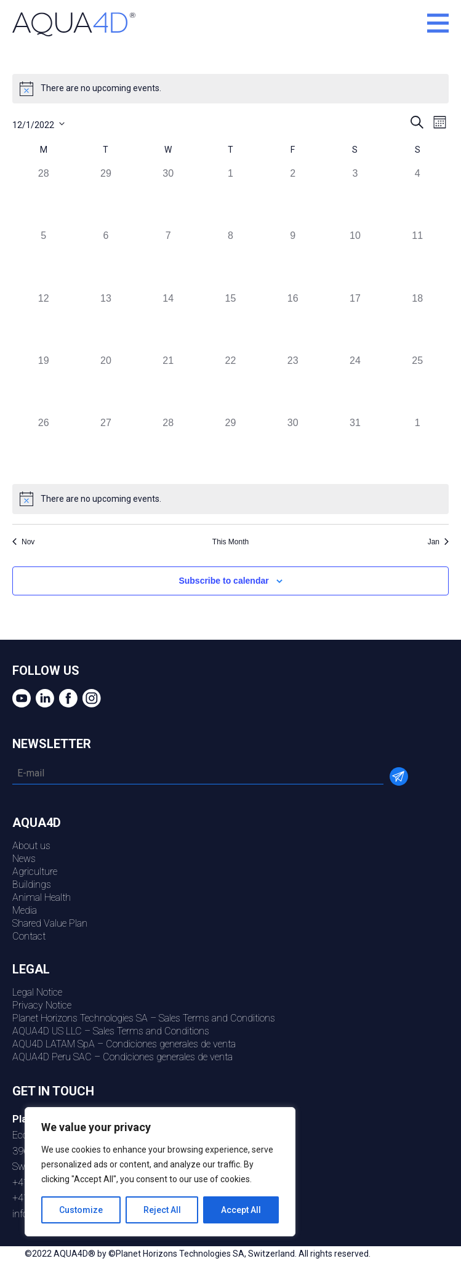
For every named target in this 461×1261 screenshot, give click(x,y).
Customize (81, 1210)
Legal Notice (37, 992)
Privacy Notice (41, 1005)
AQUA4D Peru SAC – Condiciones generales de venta (122, 1057)
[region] (160, 1171)
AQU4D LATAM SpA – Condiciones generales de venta (124, 1044)
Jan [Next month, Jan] (438, 542)
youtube (20, 698)
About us (31, 846)
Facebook (66, 698)
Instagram (90, 698)
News (24, 858)
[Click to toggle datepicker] (38, 123)
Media (24, 910)
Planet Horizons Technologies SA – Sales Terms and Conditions (143, 1018)
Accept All (241, 1210)
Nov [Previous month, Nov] (23, 542)
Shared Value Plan (49, 923)
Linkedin (43, 698)
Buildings (31, 884)
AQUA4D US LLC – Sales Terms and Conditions (110, 1031)
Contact (29, 936)
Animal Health (41, 897)
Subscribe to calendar (223, 581)
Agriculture (34, 871)
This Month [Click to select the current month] (230, 542)
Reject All (162, 1210)
